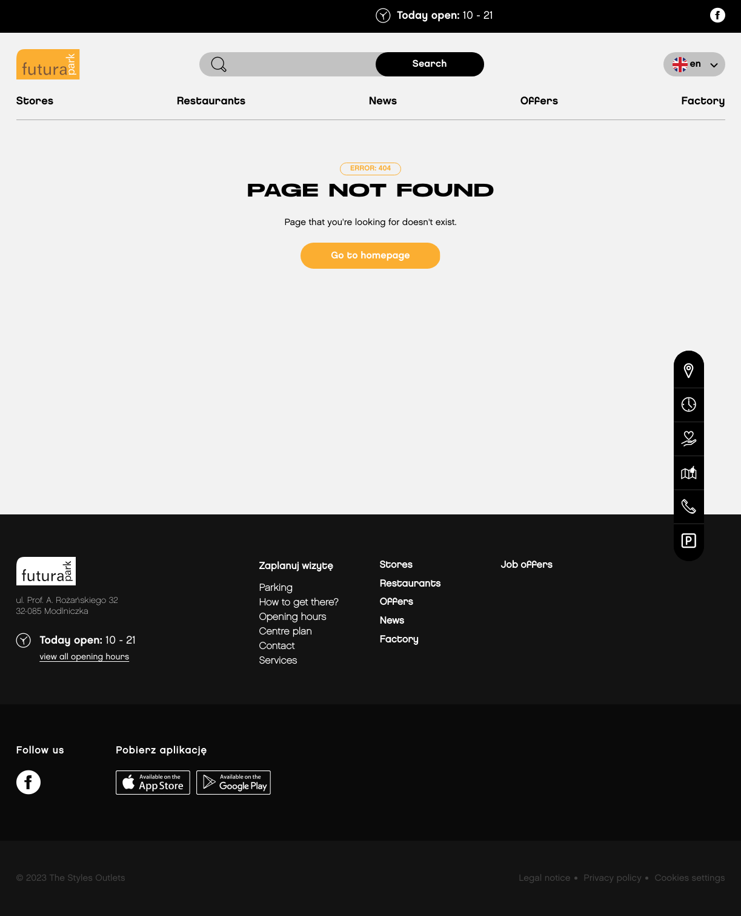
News (383, 101)
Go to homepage (370, 255)
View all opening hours (85, 657)
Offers (539, 101)
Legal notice (544, 878)
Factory (703, 101)
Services (278, 660)
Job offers (527, 565)
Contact (277, 646)
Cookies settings (689, 878)
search (430, 64)
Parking (276, 588)
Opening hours (293, 617)
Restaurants (211, 101)
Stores (35, 101)
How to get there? (299, 602)
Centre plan (285, 631)
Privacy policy (612, 878)
